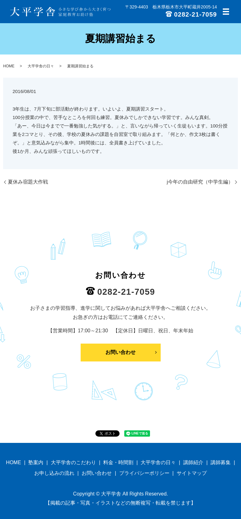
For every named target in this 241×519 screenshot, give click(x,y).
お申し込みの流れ (54, 473)
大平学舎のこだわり (73, 462)
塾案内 (35, 462)
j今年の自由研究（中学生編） (200, 181)
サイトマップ (192, 473)
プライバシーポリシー (144, 473)
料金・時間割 (118, 462)
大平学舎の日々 (41, 66)
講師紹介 (193, 462)
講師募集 (221, 462)
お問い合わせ (120, 352)
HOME (8, 66)
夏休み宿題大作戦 (28, 181)
